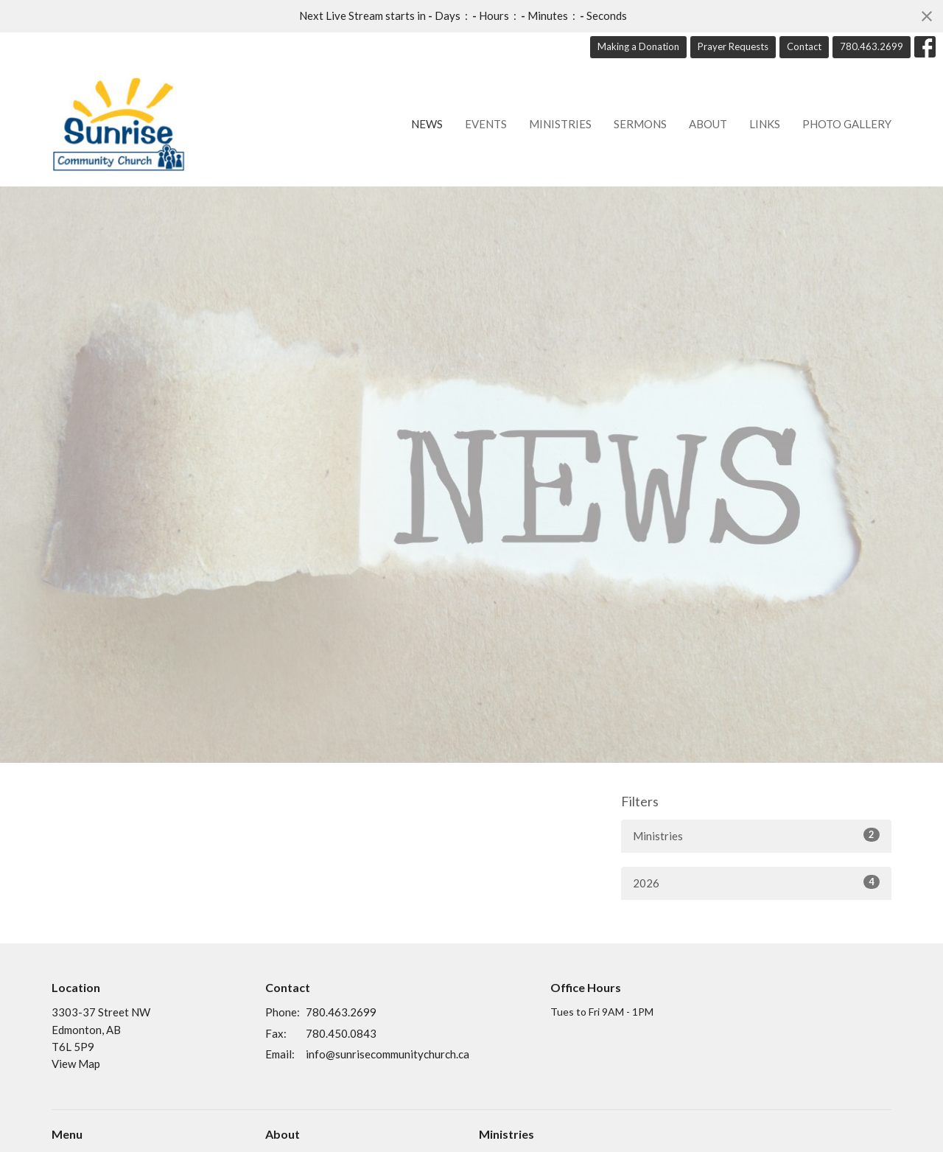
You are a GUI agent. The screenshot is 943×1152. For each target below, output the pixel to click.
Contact (804, 46)
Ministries (560, 123)
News (427, 123)
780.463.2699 (871, 46)
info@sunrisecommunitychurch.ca (387, 1054)
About (708, 123)
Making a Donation (638, 46)
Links (764, 123)
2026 (756, 882)
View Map (76, 1063)
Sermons (640, 123)
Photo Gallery (846, 123)
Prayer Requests (733, 46)
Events (486, 123)
